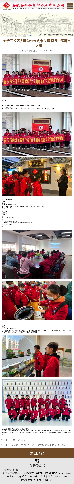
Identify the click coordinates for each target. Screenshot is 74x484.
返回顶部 (37, 453)
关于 (5, 471)
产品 (11, 471)
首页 (3, 471)
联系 (17, 471)
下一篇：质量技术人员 (13, 439)
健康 (13, 471)
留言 (15, 471)
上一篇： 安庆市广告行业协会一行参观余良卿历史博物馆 (32, 444)
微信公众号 (37, 465)
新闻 (9, 471)
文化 (7, 471)
